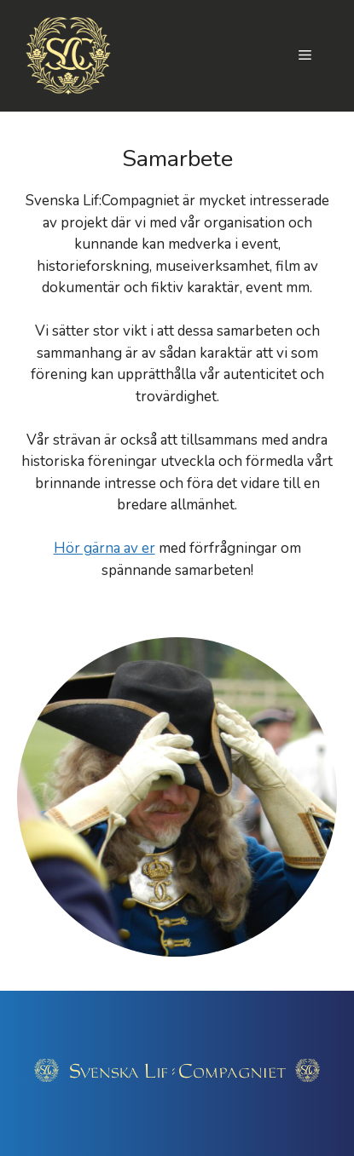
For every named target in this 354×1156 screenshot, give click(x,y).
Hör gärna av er (104, 548)
